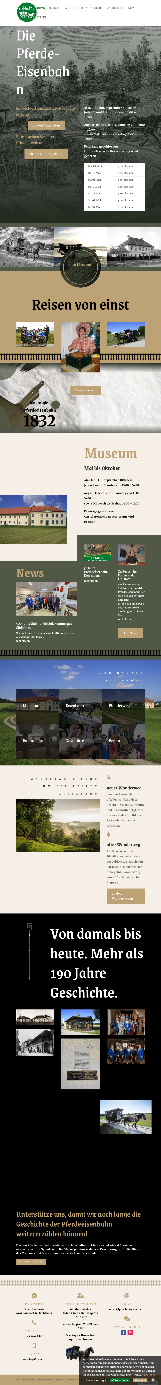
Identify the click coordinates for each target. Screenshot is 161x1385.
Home (41, 8)
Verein (41, 17)
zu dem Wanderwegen (122, 896)
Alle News (130, 633)
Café (67, 8)
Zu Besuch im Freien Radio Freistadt (127, 575)
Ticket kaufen (85, 390)
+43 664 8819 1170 (34, 1359)
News (131, 8)
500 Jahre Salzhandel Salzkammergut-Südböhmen (44, 625)
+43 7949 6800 (34, 1335)
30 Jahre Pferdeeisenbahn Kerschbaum (96, 571)
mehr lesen (23, 640)
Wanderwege (115, 8)
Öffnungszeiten (28, 143)
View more (148, 1374)
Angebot (97, 8)
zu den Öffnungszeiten (46, 154)
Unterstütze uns (31, 1262)
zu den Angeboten (46, 125)
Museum (54, 8)
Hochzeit (80, 8)
